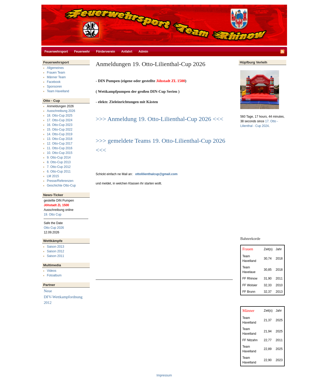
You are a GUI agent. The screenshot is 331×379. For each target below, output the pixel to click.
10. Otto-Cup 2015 (59, 153)
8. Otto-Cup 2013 (59, 162)
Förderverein (105, 51)
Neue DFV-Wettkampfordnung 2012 (63, 297)
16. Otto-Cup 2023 (59, 125)
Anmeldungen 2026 (60, 106)
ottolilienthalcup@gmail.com (156, 174)
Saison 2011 (55, 256)
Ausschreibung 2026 (61, 111)
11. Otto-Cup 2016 (59, 148)
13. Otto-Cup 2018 (59, 139)
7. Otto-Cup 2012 (59, 167)
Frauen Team (56, 72)
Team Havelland (58, 91)
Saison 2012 (55, 251)
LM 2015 (53, 176)
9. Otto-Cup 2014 (59, 157)
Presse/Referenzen (60, 181)
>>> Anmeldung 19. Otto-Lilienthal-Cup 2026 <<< (159, 119)
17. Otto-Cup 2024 (59, 120)
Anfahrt (126, 51)
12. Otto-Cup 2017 (59, 143)
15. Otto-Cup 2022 (59, 129)
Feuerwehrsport (56, 51)
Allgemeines (55, 68)
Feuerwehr (82, 51)
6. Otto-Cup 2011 (59, 171)
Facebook (54, 82)
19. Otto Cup (52, 214)
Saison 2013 (55, 246)
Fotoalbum (54, 275)
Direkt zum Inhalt (164, 2)
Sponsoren (54, 86)
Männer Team (56, 77)
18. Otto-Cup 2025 (59, 115)
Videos (51, 271)
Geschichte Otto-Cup (61, 185)
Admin (143, 51)
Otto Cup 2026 (54, 228)
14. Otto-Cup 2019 (59, 134)
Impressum (164, 375)
